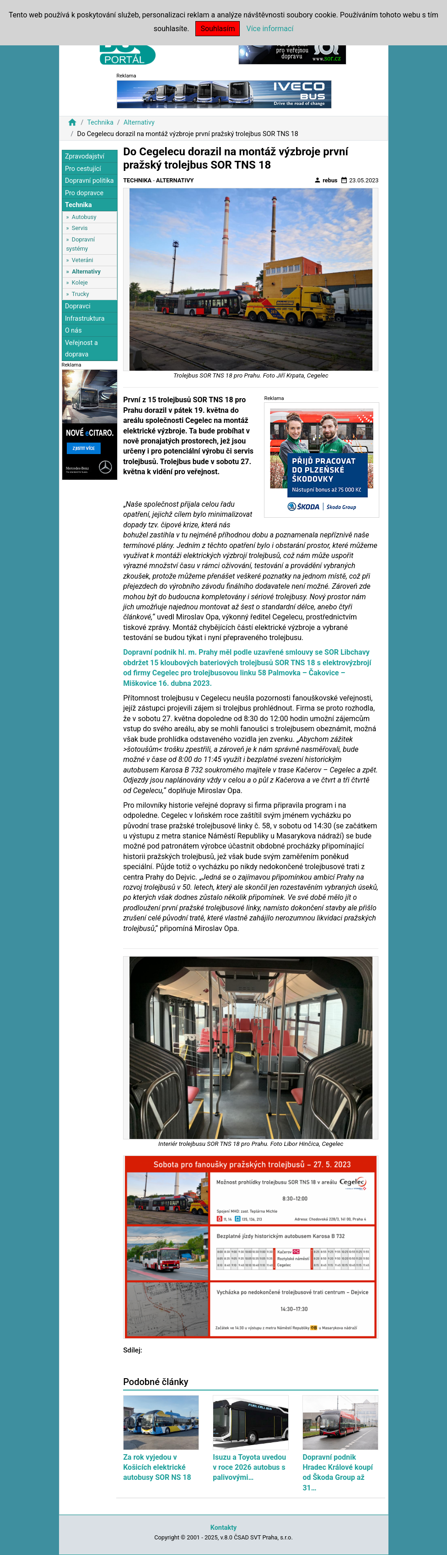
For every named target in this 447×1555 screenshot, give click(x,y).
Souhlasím (217, 28)
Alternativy (139, 122)
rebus (326, 180)
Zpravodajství (84, 156)
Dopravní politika (89, 181)
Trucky (80, 293)
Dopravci (78, 306)
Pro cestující (83, 169)
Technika (100, 122)
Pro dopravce (84, 193)
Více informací (269, 28)
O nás (73, 330)
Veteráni (82, 260)
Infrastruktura (85, 319)
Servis (80, 227)
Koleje (80, 282)
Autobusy (84, 217)
